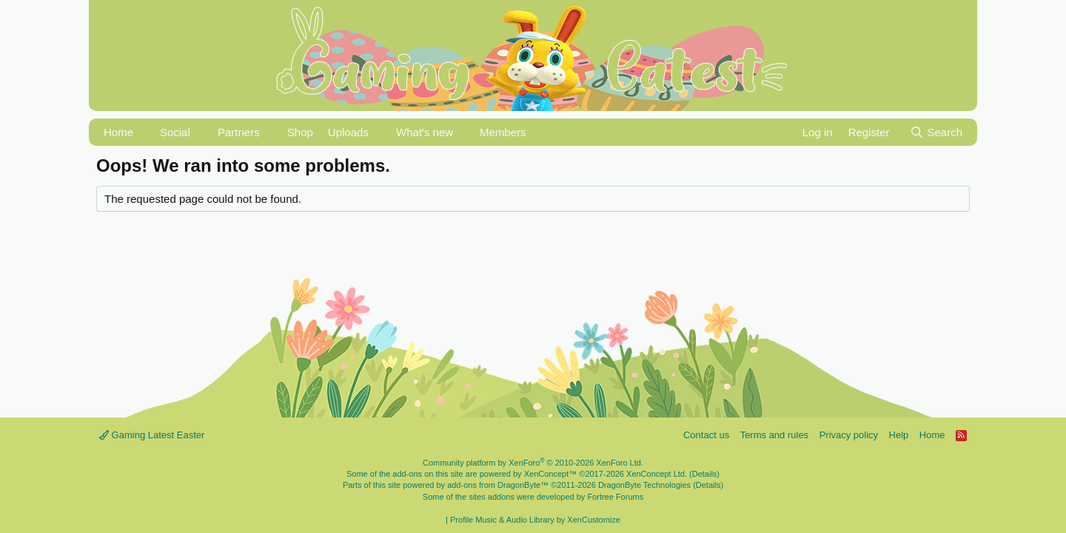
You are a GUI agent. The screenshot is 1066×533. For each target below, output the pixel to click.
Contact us (706, 434)
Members (503, 132)
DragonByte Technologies (644, 484)
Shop (300, 132)
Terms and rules (774, 434)
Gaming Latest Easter (151, 434)
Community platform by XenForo (533, 462)
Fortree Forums (615, 496)
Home (118, 132)
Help (899, 434)
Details (704, 473)
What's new (424, 132)
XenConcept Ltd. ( (659, 473)
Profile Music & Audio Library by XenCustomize (535, 519)
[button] (143, 132)
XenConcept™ (550, 473)
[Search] (936, 132)
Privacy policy (848, 434)
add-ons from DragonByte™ (498, 484)
